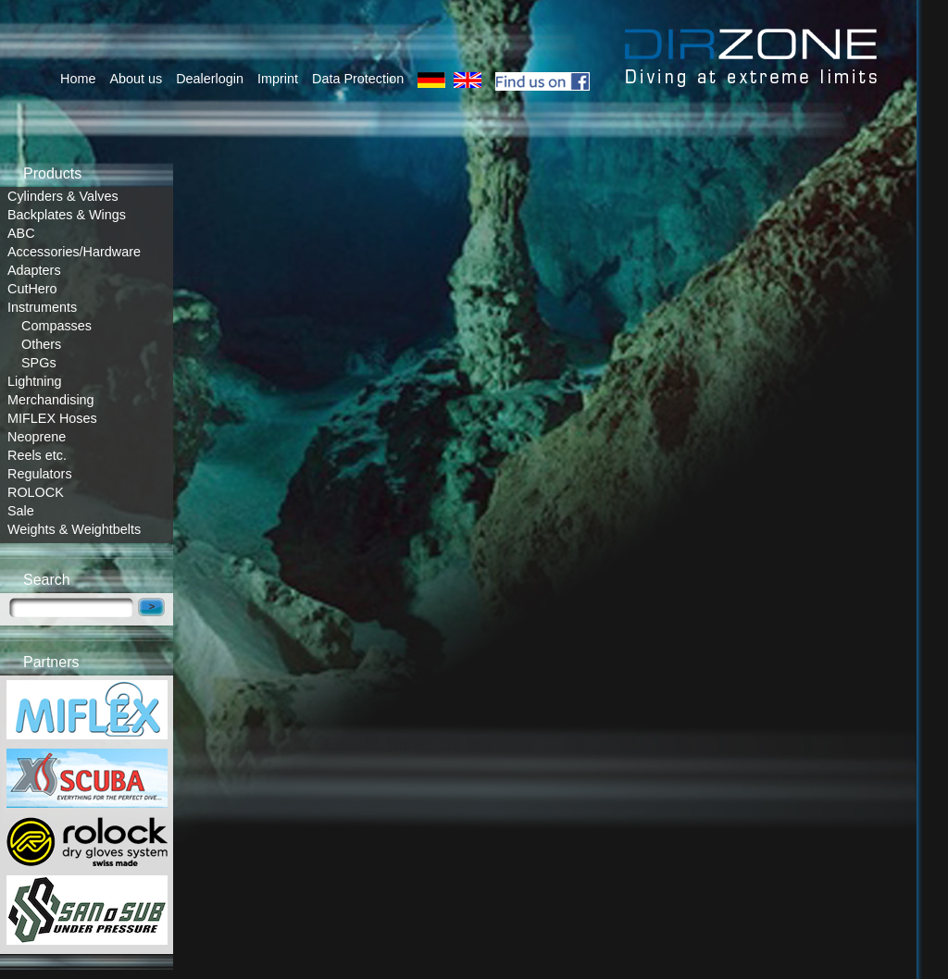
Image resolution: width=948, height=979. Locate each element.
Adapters (34, 270)
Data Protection (358, 78)
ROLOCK (35, 492)
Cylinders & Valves (62, 196)
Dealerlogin (209, 78)
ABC (21, 233)
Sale (20, 510)
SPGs (38, 362)
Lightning (34, 381)
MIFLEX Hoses (52, 418)
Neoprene (36, 436)
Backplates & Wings (66, 214)
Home (77, 78)
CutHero (32, 288)
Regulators (39, 473)
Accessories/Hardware (74, 251)
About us (135, 78)
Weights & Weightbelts (74, 529)
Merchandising (50, 399)
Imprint (277, 78)
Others (41, 344)
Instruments (42, 307)
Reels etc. (37, 455)
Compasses (56, 325)
